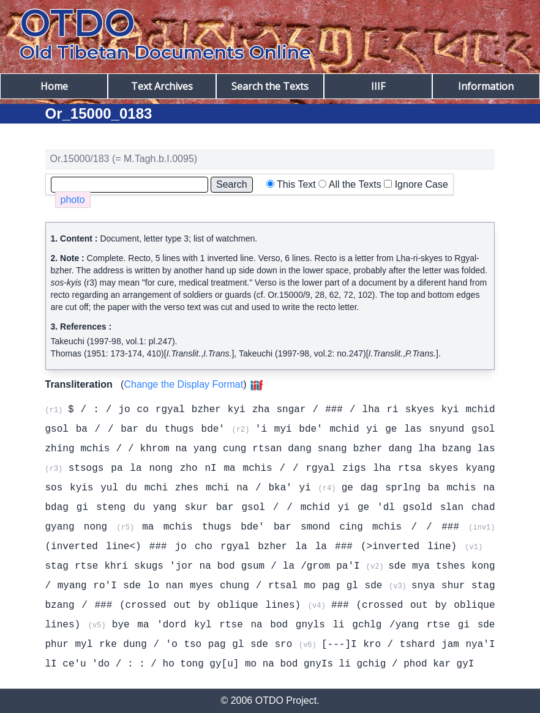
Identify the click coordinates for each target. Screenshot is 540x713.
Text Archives (162, 86)
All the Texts (355, 184)
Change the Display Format (183, 384)
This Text (296, 184)
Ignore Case (421, 184)
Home (54, 86)
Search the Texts (270, 86)
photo (73, 199)
